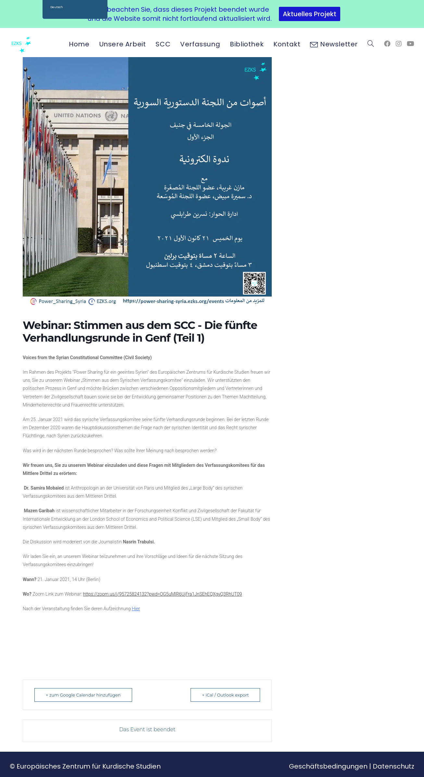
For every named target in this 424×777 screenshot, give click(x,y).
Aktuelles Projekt (309, 13)
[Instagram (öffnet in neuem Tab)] (398, 44)
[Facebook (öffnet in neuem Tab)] (387, 44)
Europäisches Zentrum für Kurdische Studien (89, 766)
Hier (136, 608)
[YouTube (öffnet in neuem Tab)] (410, 44)
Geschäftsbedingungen (328, 766)
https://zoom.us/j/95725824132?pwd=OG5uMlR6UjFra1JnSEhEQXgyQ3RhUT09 (162, 594)
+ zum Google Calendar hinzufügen (83, 695)
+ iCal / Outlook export (225, 695)
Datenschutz (393, 766)
